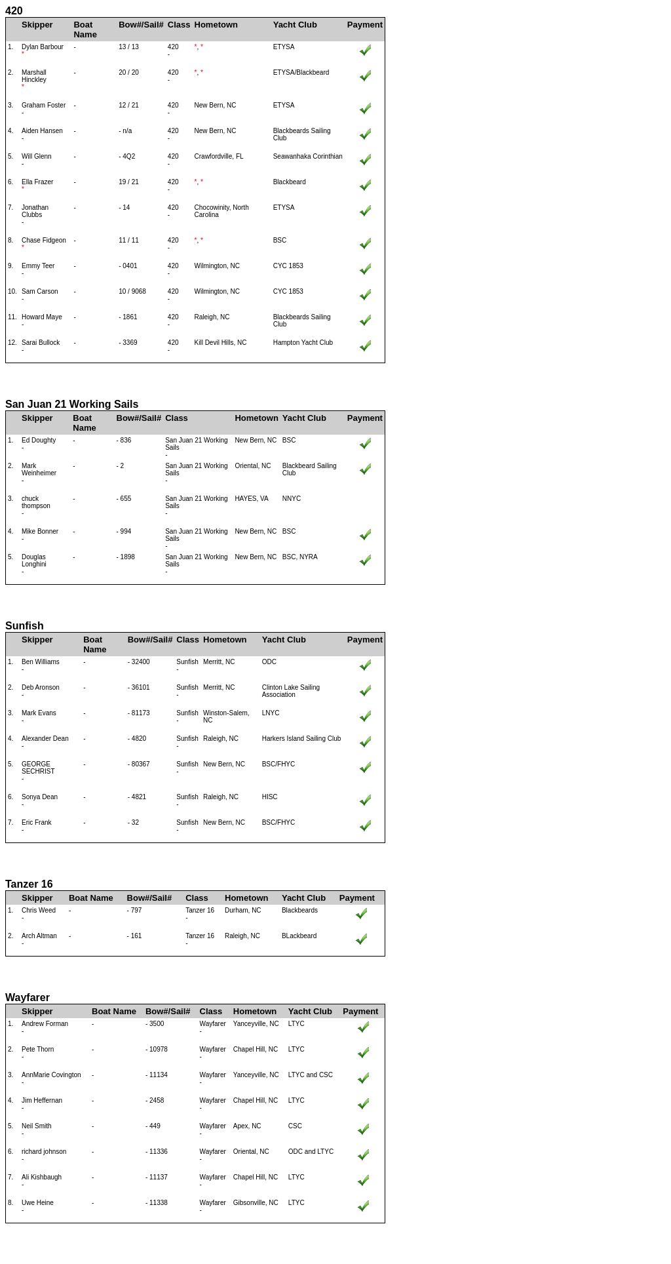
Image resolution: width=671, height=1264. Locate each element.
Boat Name (84, 29)
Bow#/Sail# (141, 25)
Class (179, 25)
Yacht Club (295, 25)
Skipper (37, 25)
